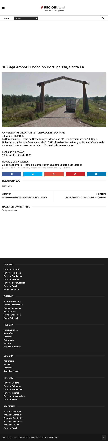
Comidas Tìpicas (12, 371)
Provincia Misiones (13, 421)
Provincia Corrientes (13, 418)
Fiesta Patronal (11, 318)
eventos (33, 168)
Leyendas (8, 337)
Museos (7, 343)
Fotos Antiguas (11, 330)
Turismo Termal (11, 279)
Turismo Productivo (13, 276)
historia (50, 168)
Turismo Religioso (12, 273)
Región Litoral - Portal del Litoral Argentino (38, 437)
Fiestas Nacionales (12, 308)
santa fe (57, 168)
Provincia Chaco (11, 425)
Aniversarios (9, 311)
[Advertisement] (54, 42)
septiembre (65, 168)
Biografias (8, 333)
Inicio (7, 18)
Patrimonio (9, 340)
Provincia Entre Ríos (13, 415)
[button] (3, 6)
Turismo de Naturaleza (14, 283)
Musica (7, 364)
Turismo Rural (10, 286)
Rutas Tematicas (11, 289)
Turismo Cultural (11, 269)
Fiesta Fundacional (12, 315)
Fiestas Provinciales (13, 305)
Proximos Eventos (12, 301)
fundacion (42, 168)
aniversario (25, 168)
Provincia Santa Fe (12, 411)
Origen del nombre (12, 347)
